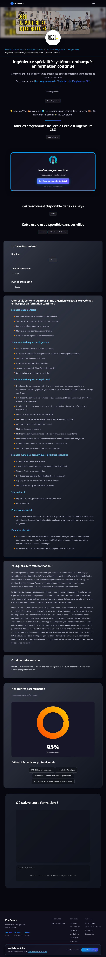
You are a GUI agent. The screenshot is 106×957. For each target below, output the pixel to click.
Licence (53, 266)
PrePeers (11, 920)
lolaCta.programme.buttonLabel (53, 184)
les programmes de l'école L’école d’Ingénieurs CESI (62, 81)
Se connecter (89, 934)
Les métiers (74, 930)
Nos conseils (74, 941)
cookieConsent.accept (90, 950)
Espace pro (89, 930)
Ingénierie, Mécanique (66, 777)
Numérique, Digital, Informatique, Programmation (53, 788)
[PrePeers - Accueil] (17, 3)
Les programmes (53, 140)
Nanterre (40, 237)
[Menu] (94, 3)
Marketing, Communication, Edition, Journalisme (53, 782)
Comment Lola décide (93, 927)
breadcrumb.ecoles (35, 49)
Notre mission (90, 923)
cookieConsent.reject (72, 950)
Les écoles (73, 923)
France (53, 217)
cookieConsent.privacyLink (37, 952)
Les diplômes (75, 934)
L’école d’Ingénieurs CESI (53, 91)
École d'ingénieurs (53, 102)
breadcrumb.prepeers (14, 49)
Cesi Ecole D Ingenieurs (55, 49)
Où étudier (74, 938)
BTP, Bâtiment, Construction (41, 777)
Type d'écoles (75, 927)
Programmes (73, 49)
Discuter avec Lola (58, 923)
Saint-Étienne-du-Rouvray (59, 237)
